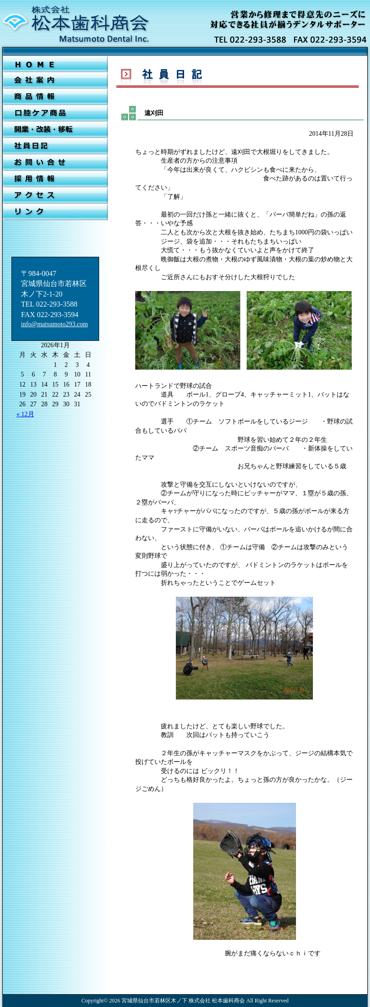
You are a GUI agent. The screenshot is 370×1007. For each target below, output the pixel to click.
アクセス (55, 195)
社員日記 (55, 146)
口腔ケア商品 (55, 113)
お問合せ (55, 162)
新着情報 (55, 97)
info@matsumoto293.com (54, 324)
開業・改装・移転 (55, 130)
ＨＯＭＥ (55, 64)
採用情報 (55, 179)
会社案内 (55, 80)
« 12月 (25, 414)
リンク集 (55, 212)
